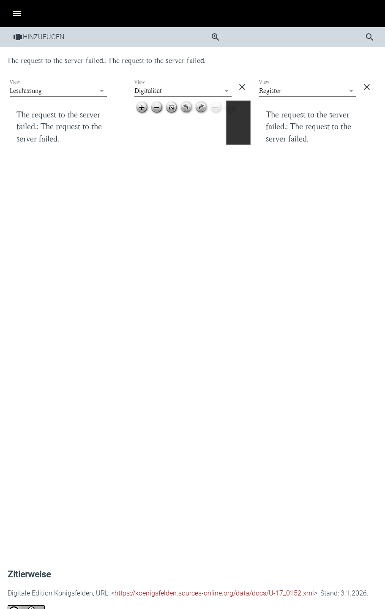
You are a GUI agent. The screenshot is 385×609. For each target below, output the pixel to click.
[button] (15, 13)
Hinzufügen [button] (38, 37)
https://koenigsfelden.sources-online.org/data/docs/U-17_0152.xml (214, 593)
